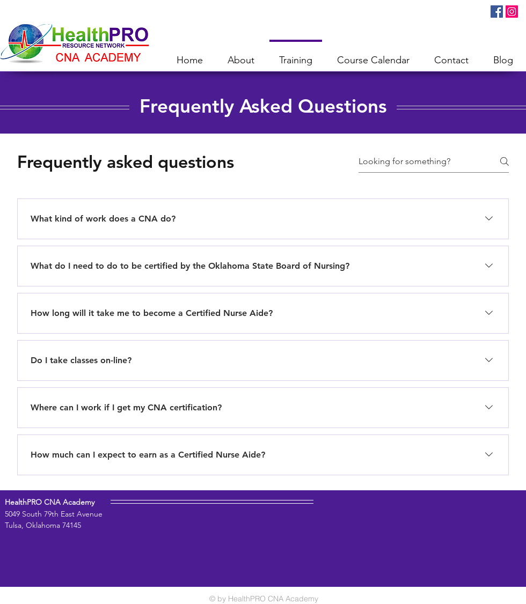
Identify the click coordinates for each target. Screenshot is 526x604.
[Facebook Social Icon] (497, 11)
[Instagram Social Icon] (512, 11)
